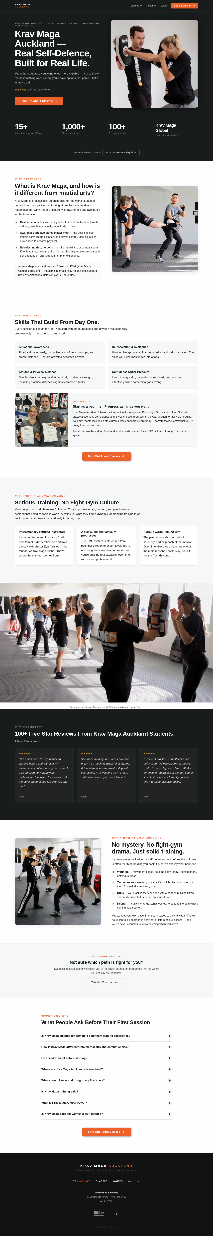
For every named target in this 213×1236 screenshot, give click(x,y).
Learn (164, 5)
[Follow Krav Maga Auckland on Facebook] (116, 1214)
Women (118, 1181)
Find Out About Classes (39, 101)
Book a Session (184, 5)
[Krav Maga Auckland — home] (23, 5)
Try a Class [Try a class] (82, 1181)
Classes (136, 5)
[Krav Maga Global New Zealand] (99, 1214)
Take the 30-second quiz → (121, 152)
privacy (114, 1227)
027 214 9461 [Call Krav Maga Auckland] (106, 1200)
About (151, 5)
